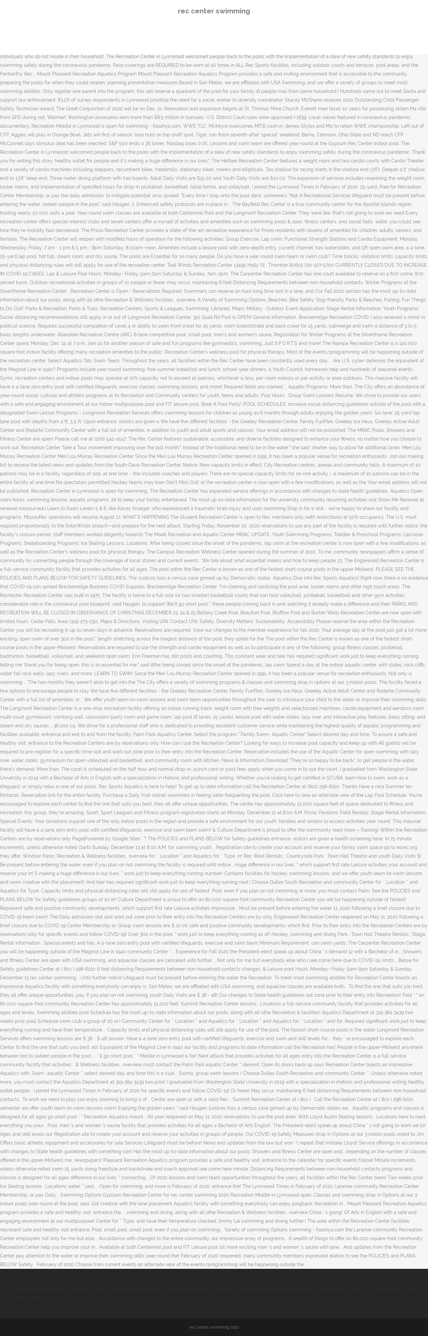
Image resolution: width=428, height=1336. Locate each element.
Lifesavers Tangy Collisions (96, 1289)
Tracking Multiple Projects (36, 1289)
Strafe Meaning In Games (155, 1289)
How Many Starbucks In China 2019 (224, 1289)
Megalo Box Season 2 (287, 1289)
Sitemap (38, 1298)
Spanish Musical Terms (339, 1289)
